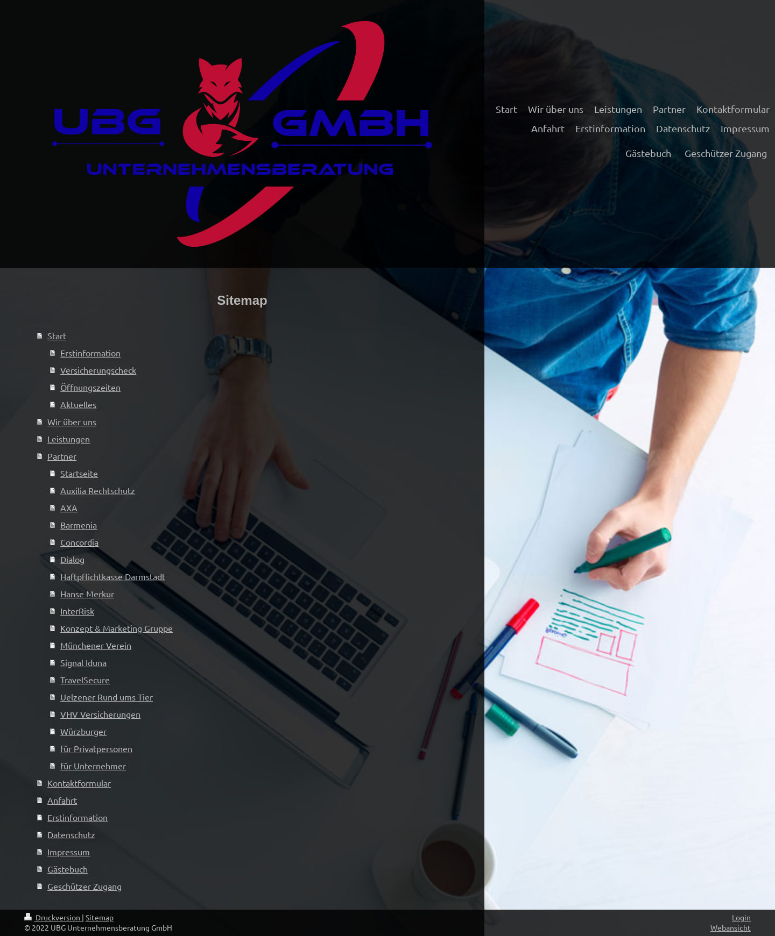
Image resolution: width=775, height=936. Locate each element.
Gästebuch (67, 868)
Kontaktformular (79, 782)
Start (56, 335)
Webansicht (730, 927)
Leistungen (68, 438)
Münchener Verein (95, 645)
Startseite (79, 473)
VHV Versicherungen (100, 714)
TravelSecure (85, 679)
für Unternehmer (93, 765)
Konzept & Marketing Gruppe (116, 628)
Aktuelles (78, 404)
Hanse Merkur (87, 593)
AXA (69, 507)
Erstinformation (90, 352)
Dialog (72, 559)
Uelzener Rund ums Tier (106, 696)
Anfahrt (62, 800)
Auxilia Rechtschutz (97, 490)
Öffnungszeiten (90, 387)
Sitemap (100, 917)
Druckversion (53, 917)
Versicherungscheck (98, 370)
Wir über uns (71, 421)
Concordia (79, 542)
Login (741, 917)
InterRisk (77, 610)
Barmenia (78, 524)
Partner (61, 456)
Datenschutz (71, 834)
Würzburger (83, 731)
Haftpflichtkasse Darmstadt (112, 576)
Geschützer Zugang (84, 886)
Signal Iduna (83, 662)
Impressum (68, 851)
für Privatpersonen (96, 748)
